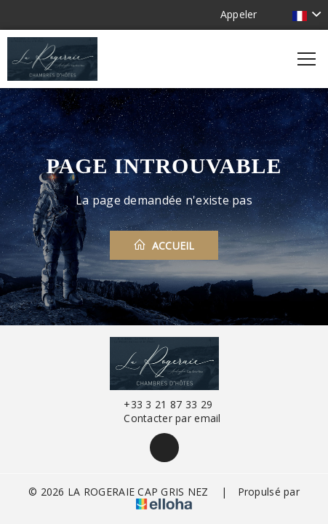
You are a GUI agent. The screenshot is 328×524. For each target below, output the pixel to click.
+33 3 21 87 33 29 (159, 404)
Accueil (164, 245)
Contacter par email (163, 418)
